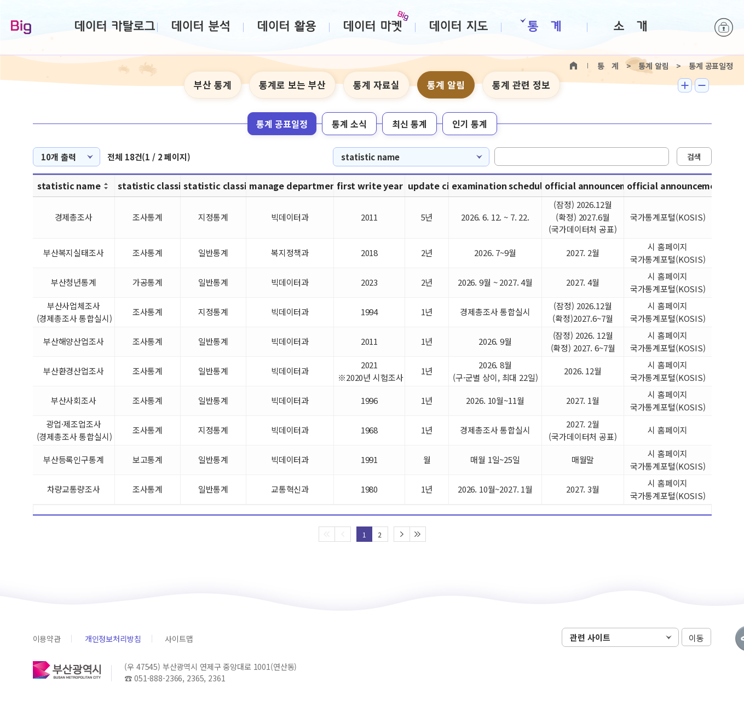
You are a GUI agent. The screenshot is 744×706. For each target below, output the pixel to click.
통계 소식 (349, 123)
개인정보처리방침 (113, 638)
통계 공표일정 (282, 123)
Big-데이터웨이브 (21, 28)
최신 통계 (409, 123)
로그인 (723, 27)
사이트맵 (179, 638)
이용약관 (47, 638)
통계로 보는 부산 (292, 84)
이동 (696, 638)
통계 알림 (446, 84)
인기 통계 (469, 123)
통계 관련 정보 (521, 84)
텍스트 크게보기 (685, 85)
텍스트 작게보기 (702, 85)
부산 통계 (213, 84)
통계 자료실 (376, 84)
